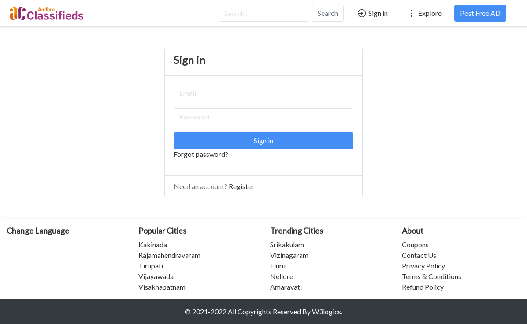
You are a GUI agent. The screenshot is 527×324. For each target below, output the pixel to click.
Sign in (372, 13)
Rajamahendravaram (169, 255)
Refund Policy (423, 287)
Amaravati (286, 287)
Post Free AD (480, 13)
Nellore (281, 276)
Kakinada (152, 244)
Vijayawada (156, 276)
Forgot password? (201, 154)
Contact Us (419, 255)
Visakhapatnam (162, 287)
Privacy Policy (423, 265)
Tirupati (150, 265)
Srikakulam (287, 244)
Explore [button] (424, 13)
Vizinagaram (289, 255)
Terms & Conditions (431, 276)
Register (241, 186)
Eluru (278, 265)
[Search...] (263, 13)
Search (328, 13)
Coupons (415, 244)
